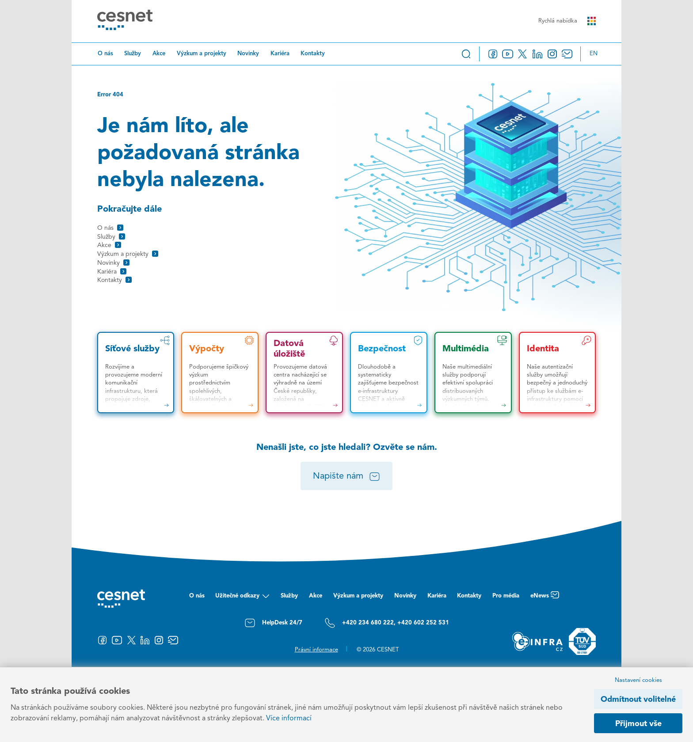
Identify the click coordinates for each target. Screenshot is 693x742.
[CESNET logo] (124, 21)
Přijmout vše (638, 724)
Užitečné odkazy (242, 598)
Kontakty (313, 54)
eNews (544, 598)
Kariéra (279, 54)
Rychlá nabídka (567, 21)
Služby (132, 54)
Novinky (248, 54)
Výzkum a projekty (201, 54)
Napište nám (347, 477)
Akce (158, 54)
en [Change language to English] (594, 54)
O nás (105, 54)
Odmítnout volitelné (638, 700)
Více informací (289, 718)
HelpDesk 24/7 (273, 622)
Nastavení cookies (638, 680)
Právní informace (316, 650)
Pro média (505, 596)
